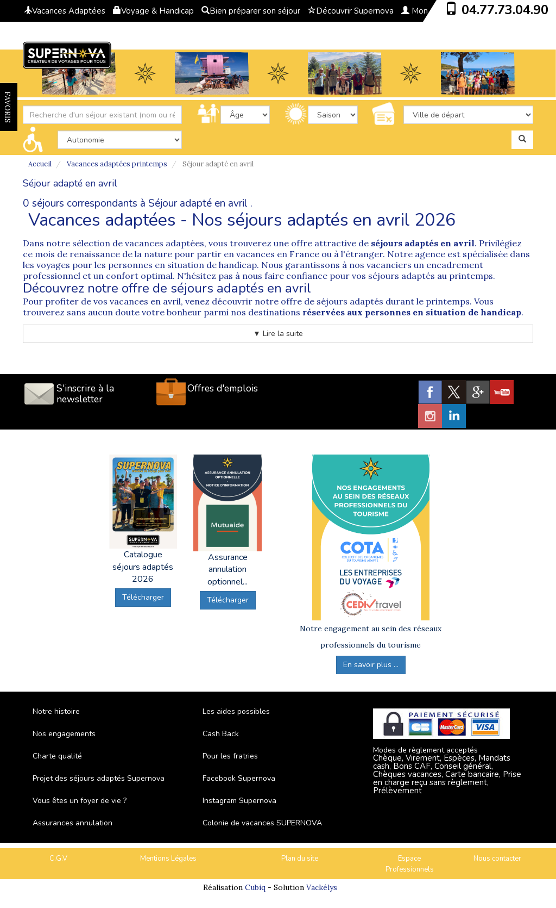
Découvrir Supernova (351, 10)
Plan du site (299, 858)
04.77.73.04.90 (505, 9)
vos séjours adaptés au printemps (422, 275)
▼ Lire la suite (278, 333)
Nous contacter (497, 858)
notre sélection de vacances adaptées (124, 243)
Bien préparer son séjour (250, 10)
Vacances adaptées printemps (117, 164)
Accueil (40, 164)
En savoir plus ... (371, 665)
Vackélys (321, 887)
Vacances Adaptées (64, 10)
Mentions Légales (168, 858)
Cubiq (255, 887)
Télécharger (143, 597)
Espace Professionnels (410, 864)
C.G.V (58, 858)
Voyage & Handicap (153, 10)
